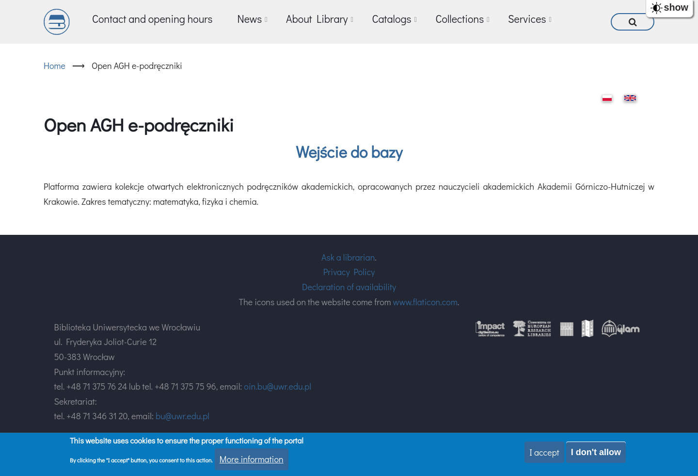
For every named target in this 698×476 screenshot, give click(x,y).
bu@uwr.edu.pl (182, 416)
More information (252, 459)
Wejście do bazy (349, 151)
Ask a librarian (348, 257)
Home (54, 65)
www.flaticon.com (425, 302)
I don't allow (596, 452)
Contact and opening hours (152, 19)
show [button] (676, 7)
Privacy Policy (349, 272)
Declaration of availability (349, 287)
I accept (544, 452)
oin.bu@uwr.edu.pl (277, 386)
